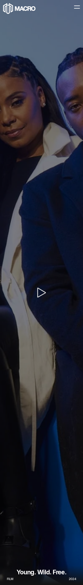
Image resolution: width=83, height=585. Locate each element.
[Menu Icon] (77, 7)
